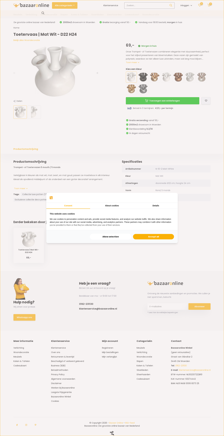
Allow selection (110, 236)
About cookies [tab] (112, 205)
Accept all (153, 236)
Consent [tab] (68, 205)
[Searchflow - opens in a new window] (170, 198)
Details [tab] (156, 205)
